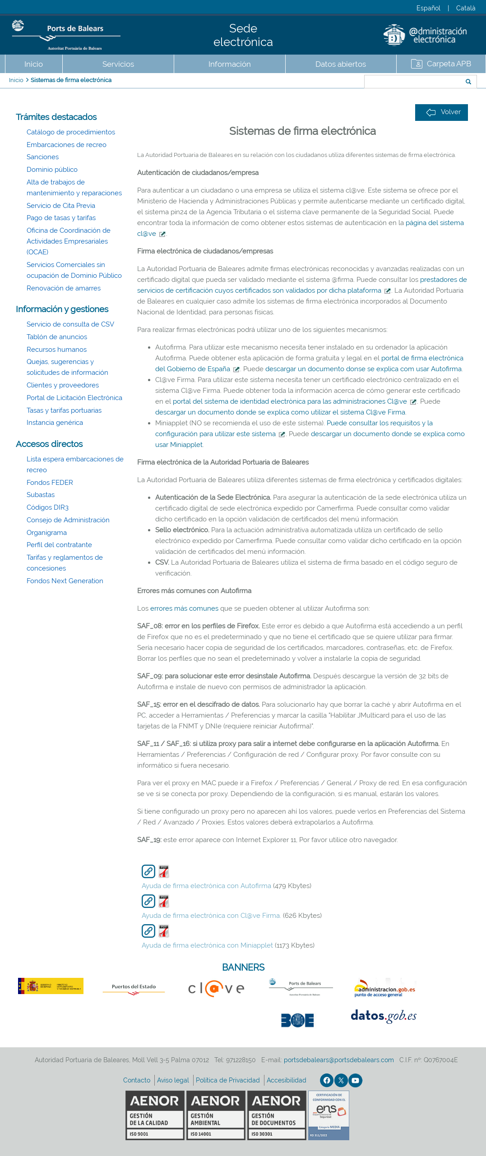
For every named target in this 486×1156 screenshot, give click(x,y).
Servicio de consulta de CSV (70, 324)
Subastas (41, 495)
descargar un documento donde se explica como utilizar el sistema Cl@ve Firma (280, 412)
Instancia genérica (55, 423)
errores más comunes (184, 608)
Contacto (137, 1080)
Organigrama (47, 533)
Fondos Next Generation (65, 581)
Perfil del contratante (59, 545)
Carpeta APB (449, 63)
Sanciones (43, 157)
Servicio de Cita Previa (61, 206)
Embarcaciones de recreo (66, 145)
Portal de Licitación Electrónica (74, 398)
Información (229, 64)
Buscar (334, 82)
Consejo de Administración (68, 520)
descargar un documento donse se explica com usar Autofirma (363, 369)
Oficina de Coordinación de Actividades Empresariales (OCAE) (69, 241)
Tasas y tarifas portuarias (64, 410)
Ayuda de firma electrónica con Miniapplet (207, 945)
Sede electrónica (243, 35)
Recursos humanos (57, 349)
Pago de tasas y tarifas (61, 218)
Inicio (33, 64)
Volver (443, 112)
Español (428, 8)
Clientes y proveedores (63, 385)
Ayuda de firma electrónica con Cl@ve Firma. (211, 916)
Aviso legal (174, 1080)
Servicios (118, 64)
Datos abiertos (340, 64)
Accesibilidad (287, 1080)
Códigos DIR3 (48, 507)
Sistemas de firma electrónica (71, 80)
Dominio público (52, 170)
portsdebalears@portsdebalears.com (339, 1060)
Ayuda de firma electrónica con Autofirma (206, 886)
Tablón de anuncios (57, 337)
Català (466, 8)
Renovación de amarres (64, 288)
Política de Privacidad (229, 1080)
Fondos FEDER (50, 483)
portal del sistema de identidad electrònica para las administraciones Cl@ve (295, 401)
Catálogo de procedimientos (71, 132)
